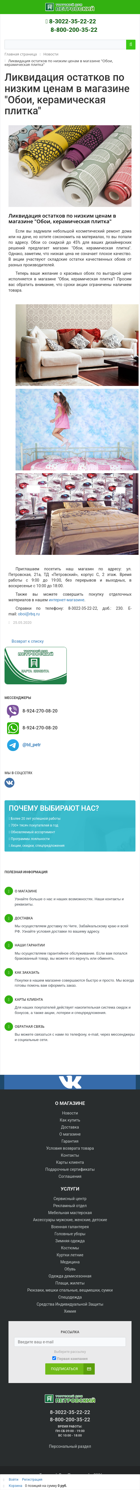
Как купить (70, 1120)
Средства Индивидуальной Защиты (70, 1304)
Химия (70, 1311)
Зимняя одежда (70, 1241)
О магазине (70, 1134)
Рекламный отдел (70, 1205)
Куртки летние (70, 1255)
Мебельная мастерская (70, 1212)
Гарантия (70, 1141)
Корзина (15, 1486)
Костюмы (70, 1248)
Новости (70, 1113)
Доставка (70, 1127)
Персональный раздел (70, 1446)
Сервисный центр (70, 1198)
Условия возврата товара (70, 1148)
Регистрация (32, 1480)
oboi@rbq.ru (29, 614)
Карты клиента (70, 1162)
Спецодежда (70, 1297)
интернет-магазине (66, 600)
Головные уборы (70, 1234)
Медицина (69, 1262)
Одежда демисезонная (70, 1276)
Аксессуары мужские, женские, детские (70, 1220)
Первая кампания (72, 1359)
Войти (14, 1480)
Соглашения (70, 1176)
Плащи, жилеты (70, 1283)
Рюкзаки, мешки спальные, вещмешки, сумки (70, 1290)
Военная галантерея (70, 1227)
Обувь (70, 1269)
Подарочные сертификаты (70, 1169)
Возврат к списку (28, 641)
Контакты (70, 1155)
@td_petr (31, 744)
